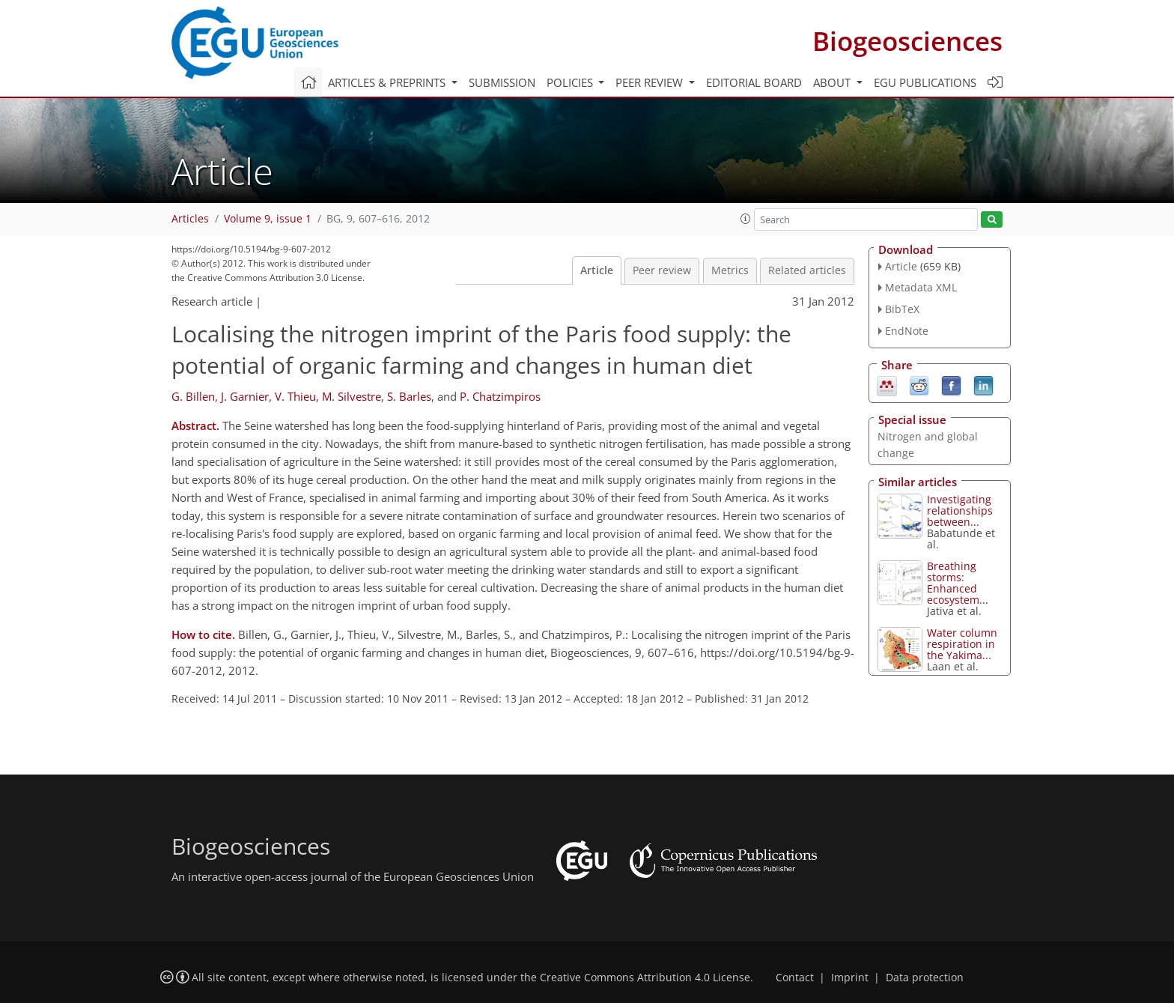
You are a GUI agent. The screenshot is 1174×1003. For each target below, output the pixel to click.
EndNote (906, 331)
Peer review (662, 270)
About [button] (833, 82)
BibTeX (902, 309)
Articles (190, 218)
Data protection (925, 977)
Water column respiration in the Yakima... (962, 643)
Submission (502, 82)
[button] (745, 218)
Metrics (730, 270)
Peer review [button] (650, 82)
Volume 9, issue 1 (267, 218)
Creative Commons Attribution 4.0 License (645, 977)
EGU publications (925, 82)
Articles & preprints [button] (388, 82)
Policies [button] (571, 82)
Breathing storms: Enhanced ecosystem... (957, 583)
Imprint (850, 977)
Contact (795, 977)
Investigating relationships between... (960, 510)
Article (596, 270)
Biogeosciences (907, 40)
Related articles (807, 270)
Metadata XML (921, 287)
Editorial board (754, 82)
